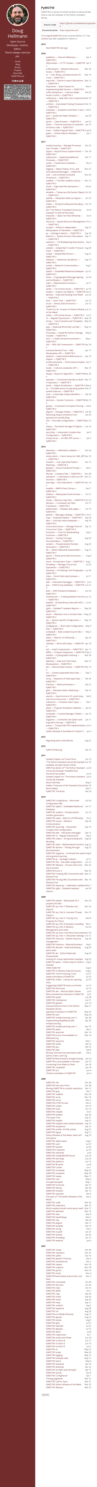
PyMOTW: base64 (54, 1147)
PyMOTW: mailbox (54, 1114)
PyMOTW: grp (52, 1047)
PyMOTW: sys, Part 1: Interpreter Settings (65, 935)
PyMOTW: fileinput (54, 1387)
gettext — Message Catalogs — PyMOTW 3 (66, 514)
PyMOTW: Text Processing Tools (61, 973)
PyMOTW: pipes (53, 1029)
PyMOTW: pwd (52, 1049)
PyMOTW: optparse (55, 1308)
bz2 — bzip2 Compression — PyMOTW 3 (64, 649)
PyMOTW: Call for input (57, 1381)
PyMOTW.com (17, 76)
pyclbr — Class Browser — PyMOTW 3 (63, 121)
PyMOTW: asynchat (55, 1032)
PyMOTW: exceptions (55, 1126)
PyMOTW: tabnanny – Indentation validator (66, 885)
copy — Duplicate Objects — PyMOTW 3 (64, 517)
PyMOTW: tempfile (54, 1226)
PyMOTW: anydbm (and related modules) (64, 1123)
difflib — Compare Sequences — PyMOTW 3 (66, 652)
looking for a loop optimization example (64, 959)
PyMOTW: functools (55, 1185)
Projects (17, 70)
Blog (18, 64)
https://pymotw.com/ (69, 30)
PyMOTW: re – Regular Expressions (62, 835)
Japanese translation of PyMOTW (61, 1011)
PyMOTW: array (53, 1097)
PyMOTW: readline (54, 1094)
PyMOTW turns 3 (54, 870)
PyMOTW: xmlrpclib (55, 1152)
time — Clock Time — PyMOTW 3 (61, 300)
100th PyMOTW (53, 968)
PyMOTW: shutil (53, 1273)
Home (17, 61)
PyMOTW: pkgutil (54, 1223)
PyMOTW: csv (52, 1311)
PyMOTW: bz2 (52, 1070)
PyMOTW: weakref (54, 1240)
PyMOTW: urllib (53, 1202)
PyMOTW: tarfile (53, 1044)
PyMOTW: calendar (54, 1326)
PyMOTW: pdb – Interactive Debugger (63, 832)
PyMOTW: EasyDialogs (56, 1217)
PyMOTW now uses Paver (58, 1085)
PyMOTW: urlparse (54, 1267)
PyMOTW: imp (52, 1220)
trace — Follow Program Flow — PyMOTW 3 (66, 130)
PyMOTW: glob (53, 1323)
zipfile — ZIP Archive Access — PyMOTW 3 (65, 315)
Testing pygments (54, 1378)
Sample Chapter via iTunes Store (61, 759)
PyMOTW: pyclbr (53, 997)
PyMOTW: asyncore (55, 1041)
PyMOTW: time (53, 1214)
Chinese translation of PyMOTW (61, 1073)
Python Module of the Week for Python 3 (65, 731)
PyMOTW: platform (55, 1161)
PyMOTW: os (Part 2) (55, 1346)
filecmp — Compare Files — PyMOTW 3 (64, 473)
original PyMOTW (53, 35)
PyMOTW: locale (53, 1352)
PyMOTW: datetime (55, 1211)
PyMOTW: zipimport (55, 1252)
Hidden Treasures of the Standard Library (65, 785)
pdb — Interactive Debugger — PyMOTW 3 (65, 582)
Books (18, 67)
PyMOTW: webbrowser (56, 1141)
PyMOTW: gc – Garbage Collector (61, 859)
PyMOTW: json (52, 1014)
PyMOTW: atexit (53, 1331)
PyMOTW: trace (53, 1109)
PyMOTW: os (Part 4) (55, 1340)
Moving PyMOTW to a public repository (64, 1088)
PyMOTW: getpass (54, 1328)
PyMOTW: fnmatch (54, 1190)
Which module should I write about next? (64, 1208)
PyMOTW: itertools (54, 1285)
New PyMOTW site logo (57, 48)
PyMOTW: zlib (52, 1082)
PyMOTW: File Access (55, 988)
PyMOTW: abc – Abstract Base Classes (63, 991)
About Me (17, 73)
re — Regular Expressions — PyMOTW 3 (64, 318)
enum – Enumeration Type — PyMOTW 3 (65, 561)
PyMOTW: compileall (55, 1067)
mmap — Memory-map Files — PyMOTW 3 (65, 500)
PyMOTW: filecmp (54, 1188)
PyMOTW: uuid (53, 1144)
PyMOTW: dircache (54, 1164)
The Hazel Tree (53, 1117)
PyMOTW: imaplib (54, 1120)
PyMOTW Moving (54, 749)
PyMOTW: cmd (52, 1179)
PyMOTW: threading (55, 1237)
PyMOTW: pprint (53, 1270)
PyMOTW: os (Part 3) (55, 1343)
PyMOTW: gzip (52, 1091)
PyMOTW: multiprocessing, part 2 (61, 1017)
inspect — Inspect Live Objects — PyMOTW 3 (66, 291)
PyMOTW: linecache (55, 1364)
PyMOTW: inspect (54, 1264)
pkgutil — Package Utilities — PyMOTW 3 (65, 411)
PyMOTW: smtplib (54, 1111)
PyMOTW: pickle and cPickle (58, 1337)
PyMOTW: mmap (53, 1249)
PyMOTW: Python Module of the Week (63, 1384)
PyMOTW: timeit (53, 1299)
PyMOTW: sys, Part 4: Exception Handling (65, 924)
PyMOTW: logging (54, 1355)
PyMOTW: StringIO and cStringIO (61, 1369)
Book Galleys (52, 788)
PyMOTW (45, 1395)
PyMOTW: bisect (53, 1361)
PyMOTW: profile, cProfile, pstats (61, 1129)
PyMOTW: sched (53, 1296)
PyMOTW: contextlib (55, 1170)
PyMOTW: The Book (55, 791)
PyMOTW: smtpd (53, 1106)
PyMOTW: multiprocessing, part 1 (61, 1026)
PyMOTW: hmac (53, 1302)
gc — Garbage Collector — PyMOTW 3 (63, 233)
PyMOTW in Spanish (55, 1149)
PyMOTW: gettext (54, 1003)
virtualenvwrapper (54, 1182)
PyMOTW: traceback (55, 1173)
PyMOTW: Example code (57, 1358)
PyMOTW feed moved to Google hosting (64, 1058)
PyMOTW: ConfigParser (57, 1375)
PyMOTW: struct (53, 1100)
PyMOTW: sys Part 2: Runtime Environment (65, 932)
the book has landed (55, 773)
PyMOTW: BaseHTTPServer (58, 1258)
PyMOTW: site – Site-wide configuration (64, 862)
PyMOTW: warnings (55, 1158)
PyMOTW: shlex (53, 1288)
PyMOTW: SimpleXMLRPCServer (60, 1155)
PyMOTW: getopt (54, 1317)
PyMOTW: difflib (53, 1290)
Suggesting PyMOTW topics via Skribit (63, 985)
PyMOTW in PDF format (57, 1103)
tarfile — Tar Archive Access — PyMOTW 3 (65, 289)
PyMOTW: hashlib (54, 1234)
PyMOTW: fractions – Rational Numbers (64, 944)
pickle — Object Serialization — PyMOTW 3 (65, 385)
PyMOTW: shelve (53, 1320)
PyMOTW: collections (55, 1205)
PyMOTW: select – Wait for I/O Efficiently (64, 818)
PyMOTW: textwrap (55, 1367)
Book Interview (53, 782)
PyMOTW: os (52, 1349)
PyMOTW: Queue (54, 1372)
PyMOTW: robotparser (56, 1000)
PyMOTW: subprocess (56, 1334)
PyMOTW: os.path (54, 1231)
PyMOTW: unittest (54, 1305)
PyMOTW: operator (55, 1193)
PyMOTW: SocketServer (57, 1261)
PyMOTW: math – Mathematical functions (65, 844)
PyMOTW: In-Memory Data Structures (63, 970)
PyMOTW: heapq (53, 1176)
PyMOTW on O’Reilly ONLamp (59, 1314)
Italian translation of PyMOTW (60, 976)
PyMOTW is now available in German (63, 1061)
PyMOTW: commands (55, 1282)
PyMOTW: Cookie (54, 1167)
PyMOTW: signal (53, 1132)
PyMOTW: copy (53, 1293)
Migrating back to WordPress (59, 740)
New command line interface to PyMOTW (65, 994)
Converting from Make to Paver (60, 1064)
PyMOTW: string (53, 1229)
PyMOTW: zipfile (53, 1255)
